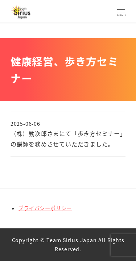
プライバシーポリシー (45, 208)
